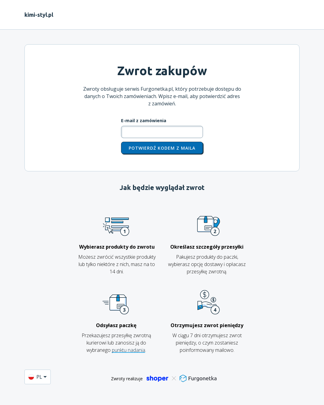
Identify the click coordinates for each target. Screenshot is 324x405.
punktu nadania (128, 350)
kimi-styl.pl (38, 15)
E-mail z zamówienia (143, 120)
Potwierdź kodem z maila (162, 148)
